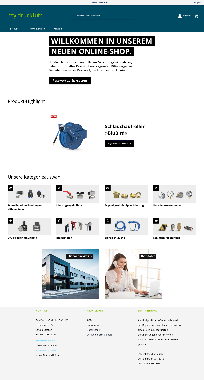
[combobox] (101, 15)
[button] (187, 16)
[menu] (96, 29)
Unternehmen (37, 28)
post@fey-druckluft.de (46, 345)
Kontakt (58, 28)
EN (199, 2)
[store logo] (37, 16)
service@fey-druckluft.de (47, 355)
